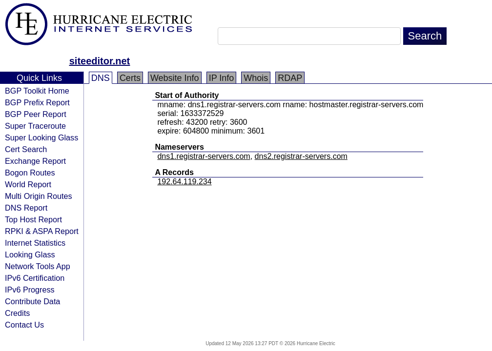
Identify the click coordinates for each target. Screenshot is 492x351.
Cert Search (26, 149)
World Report (28, 184)
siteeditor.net (99, 61)
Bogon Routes (30, 172)
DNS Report (26, 207)
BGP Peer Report (35, 114)
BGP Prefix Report (37, 102)
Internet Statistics (35, 242)
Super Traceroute (35, 125)
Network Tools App (37, 266)
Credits (17, 313)
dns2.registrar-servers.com (301, 156)
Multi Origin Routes (38, 196)
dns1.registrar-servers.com (203, 156)
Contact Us (24, 324)
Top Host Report (33, 219)
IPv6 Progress (30, 289)
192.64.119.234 (184, 181)
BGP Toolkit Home (37, 90)
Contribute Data (32, 301)
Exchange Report (35, 160)
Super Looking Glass (41, 137)
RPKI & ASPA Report (42, 231)
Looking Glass (30, 254)
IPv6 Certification (34, 277)
